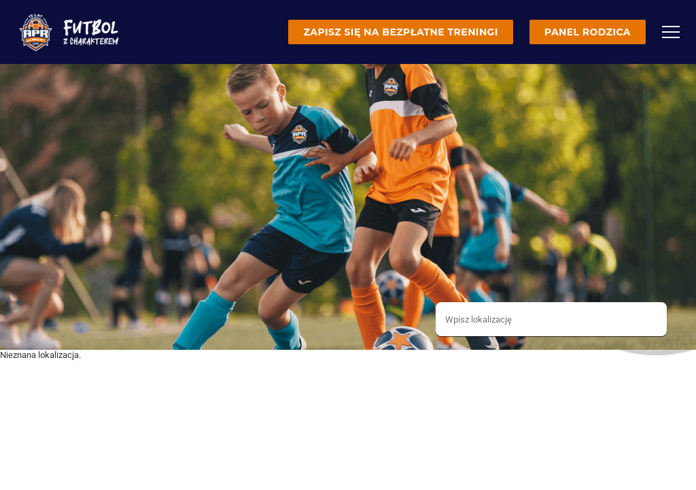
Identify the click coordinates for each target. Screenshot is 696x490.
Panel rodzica (587, 32)
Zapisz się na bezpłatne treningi (400, 32)
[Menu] (671, 32)
